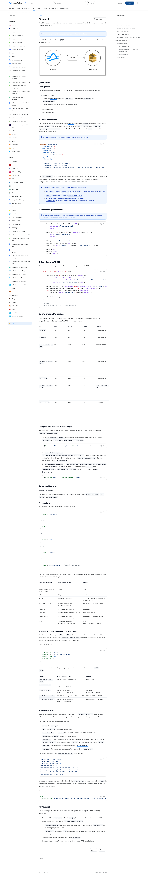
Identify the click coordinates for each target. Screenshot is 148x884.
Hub (34, 9)
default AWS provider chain (58, 467)
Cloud (18, 9)
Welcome (11, 9)
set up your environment (78, 137)
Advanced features (121, 40)
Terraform (49, 198)
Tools (45, 9)
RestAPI (48, 195)
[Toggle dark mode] (137, 3)
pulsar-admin (50, 191)
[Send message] (105, 863)
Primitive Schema (124, 46)
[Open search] (69, 3)
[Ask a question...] (73, 862)
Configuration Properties (123, 34)
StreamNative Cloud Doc (67, 193)
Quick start (119, 19)
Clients (39, 9)
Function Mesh (50, 200)
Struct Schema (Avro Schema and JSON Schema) (128, 50)
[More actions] (105, 19)
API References (53, 9)
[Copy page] (98, 19)
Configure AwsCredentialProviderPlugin (128, 37)
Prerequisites (121, 22)
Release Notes (64, 9)
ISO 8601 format (82, 745)
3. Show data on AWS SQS (124, 31)
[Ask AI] (104, 144)
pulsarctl (71, 123)
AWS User (53, 98)
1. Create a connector (123, 25)
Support (120, 3)
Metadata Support (122, 54)
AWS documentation (60, 461)
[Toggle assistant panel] (91, 3)
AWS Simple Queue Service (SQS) (53, 40)
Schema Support (122, 43)
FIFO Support (121, 57)
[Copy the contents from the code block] (101, 144)
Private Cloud (26, 9)
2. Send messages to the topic (126, 28)
